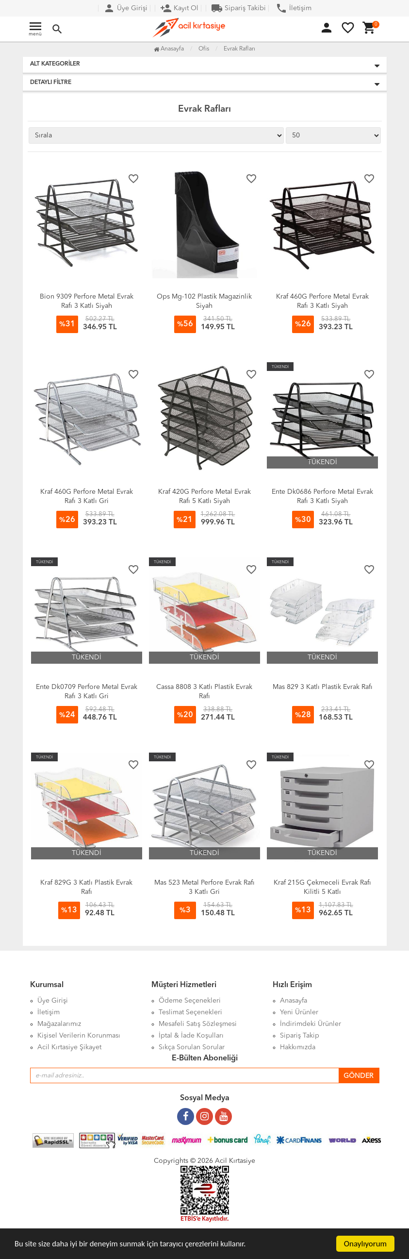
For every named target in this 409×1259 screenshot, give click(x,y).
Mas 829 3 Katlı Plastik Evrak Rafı (323, 687)
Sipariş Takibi (238, 8)
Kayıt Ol (179, 8)
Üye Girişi (125, 8)
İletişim (293, 8)
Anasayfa (169, 49)
